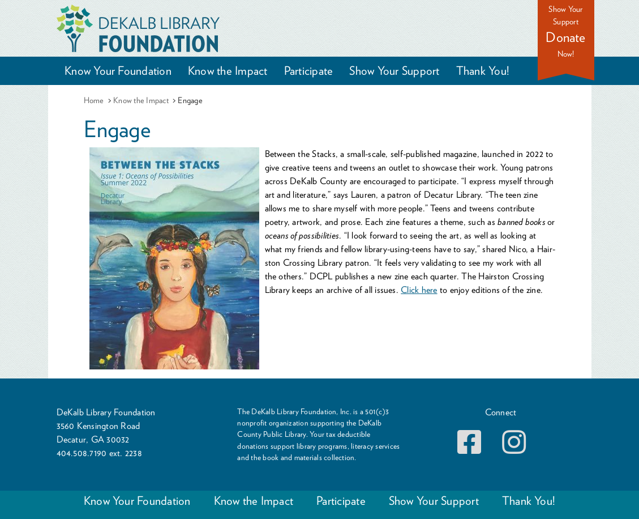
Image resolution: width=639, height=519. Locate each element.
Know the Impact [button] (228, 70)
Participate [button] (308, 70)
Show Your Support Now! (566, 31)
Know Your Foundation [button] (118, 70)
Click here (419, 289)
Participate (341, 501)
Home (94, 100)
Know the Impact (141, 100)
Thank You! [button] (482, 70)
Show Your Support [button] (394, 70)
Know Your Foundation (137, 501)
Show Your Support (434, 501)
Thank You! (528, 501)
